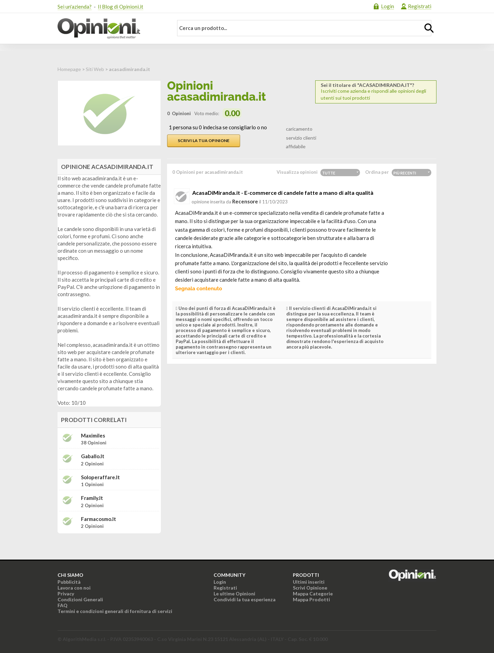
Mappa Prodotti (311, 599)
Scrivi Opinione (310, 588)
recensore (245, 201)
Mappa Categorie (313, 593)
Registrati (419, 6)
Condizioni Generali (80, 599)
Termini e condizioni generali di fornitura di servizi (115, 611)
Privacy (66, 593)
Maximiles (93, 436)
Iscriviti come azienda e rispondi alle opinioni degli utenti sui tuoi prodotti (376, 91)
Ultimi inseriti (309, 582)
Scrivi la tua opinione (203, 140)
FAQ (63, 605)
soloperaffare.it (100, 477)
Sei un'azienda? (75, 6)
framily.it (92, 498)
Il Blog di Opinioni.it (120, 6)
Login (387, 6)
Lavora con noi (74, 588)
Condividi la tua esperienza (245, 599)
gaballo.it (92, 456)
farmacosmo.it (98, 519)
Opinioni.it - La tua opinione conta (111, 28)
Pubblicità (69, 582)
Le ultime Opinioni (234, 593)
